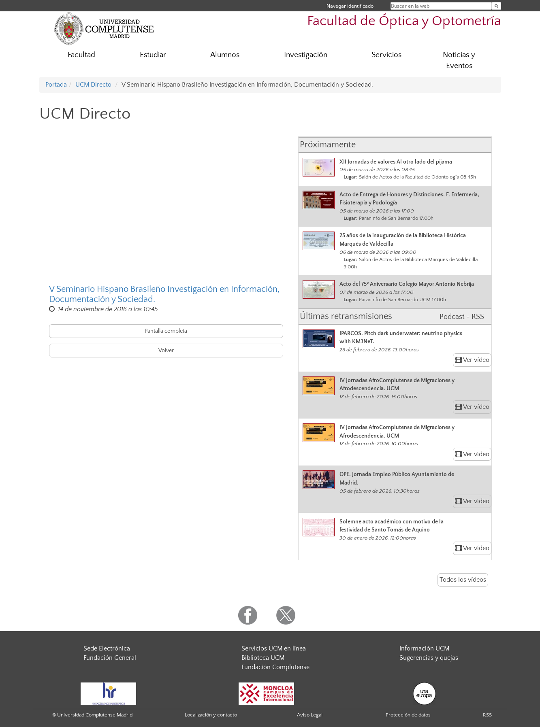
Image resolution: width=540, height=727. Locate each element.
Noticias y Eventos (459, 60)
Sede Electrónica (106, 648)
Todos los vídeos (463, 579)
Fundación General (109, 657)
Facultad (81, 55)
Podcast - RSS (462, 317)
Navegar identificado (350, 5)
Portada (56, 84)
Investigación (305, 55)
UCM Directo (93, 84)
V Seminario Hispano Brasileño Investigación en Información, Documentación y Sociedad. (164, 294)
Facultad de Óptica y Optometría (404, 21)
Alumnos (224, 55)
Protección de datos (408, 715)
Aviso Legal (309, 715)
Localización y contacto (211, 715)
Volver (166, 350)
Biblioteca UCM (262, 657)
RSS (487, 715)
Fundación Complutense (275, 667)
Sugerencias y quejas (428, 657)
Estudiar (153, 55)
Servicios (386, 55)
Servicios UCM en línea (273, 648)
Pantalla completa (166, 331)
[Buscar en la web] (496, 6)
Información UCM (424, 648)
